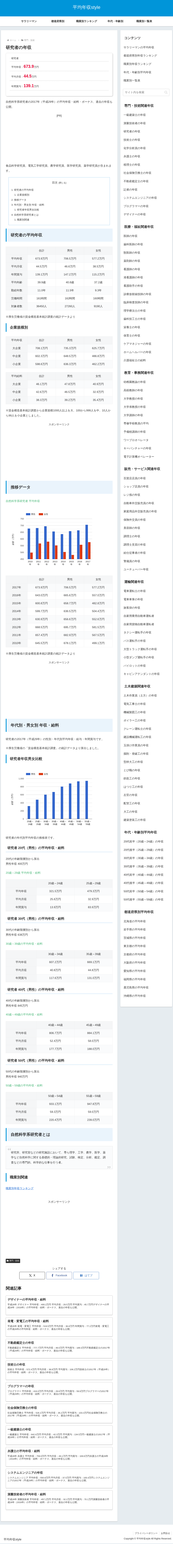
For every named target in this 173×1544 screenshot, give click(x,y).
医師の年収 (130, 236)
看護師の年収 (132, 269)
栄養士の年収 (132, 327)
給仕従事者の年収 (135, 552)
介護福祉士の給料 (135, 360)
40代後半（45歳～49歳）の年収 (144, 883)
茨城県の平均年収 (135, 937)
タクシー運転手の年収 (137, 632)
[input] (146, 92)
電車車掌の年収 (133, 599)
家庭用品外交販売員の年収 (140, 511)
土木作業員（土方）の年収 (140, 695)
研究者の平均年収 (24, 189)
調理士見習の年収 (135, 544)
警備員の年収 (132, 561)
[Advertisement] (59, 138)
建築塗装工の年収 (135, 819)
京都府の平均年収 (135, 954)
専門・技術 (13, 1261)
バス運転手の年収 (135, 640)
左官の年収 (130, 795)
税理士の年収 (132, 164)
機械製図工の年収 (135, 712)
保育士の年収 (132, 335)
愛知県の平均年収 (135, 971)
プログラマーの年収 (136, 206)
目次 (55, 182)
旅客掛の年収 (132, 607)
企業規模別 (23, 194)
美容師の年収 (132, 528)
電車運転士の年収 (135, 591)
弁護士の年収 (132, 156)
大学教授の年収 (133, 398)
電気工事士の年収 (135, 703)
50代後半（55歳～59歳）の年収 (144, 899)
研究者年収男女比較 (28, 209)
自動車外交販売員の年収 (139, 503)
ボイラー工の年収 (135, 720)
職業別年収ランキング (20, 1188)
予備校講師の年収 (135, 431)
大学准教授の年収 (135, 406)
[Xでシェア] (32, 1276)
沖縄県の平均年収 (135, 995)
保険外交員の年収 (135, 519)
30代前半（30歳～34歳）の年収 (144, 858)
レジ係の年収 (132, 494)
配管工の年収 (132, 803)
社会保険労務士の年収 (137, 172)
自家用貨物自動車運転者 (139, 624)
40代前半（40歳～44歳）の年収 (144, 874)
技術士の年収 (132, 139)
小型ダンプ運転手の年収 (139, 657)
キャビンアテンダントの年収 (142, 674)
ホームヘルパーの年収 (137, 352)
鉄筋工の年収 (132, 778)
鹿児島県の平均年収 (136, 987)
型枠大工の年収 (133, 761)
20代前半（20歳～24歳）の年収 (144, 841)
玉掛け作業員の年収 (136, 745)
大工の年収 (130, 811)
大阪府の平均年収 (135, 962)
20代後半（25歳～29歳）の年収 (144, 849)
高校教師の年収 (133, 390)
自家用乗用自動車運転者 (139, 616)
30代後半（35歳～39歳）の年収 (144, 866)
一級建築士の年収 (135, 114)
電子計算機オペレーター (139, 456)
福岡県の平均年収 (135, 979)
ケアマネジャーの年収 (137, 343)
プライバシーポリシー (145, 1533)
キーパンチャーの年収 (137, 448)
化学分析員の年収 (135, 148)
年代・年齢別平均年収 (137, 72)
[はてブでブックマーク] (86, 1276)
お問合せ (165, 1533)
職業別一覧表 (132, 80)
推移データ (20, 199)
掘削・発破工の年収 (136, 753)
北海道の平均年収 (135, 921)
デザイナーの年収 (135, 214)
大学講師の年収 (133, 415)
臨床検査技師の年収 (136, 302)
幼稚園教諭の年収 (135, 382)
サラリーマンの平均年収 (139, 47)
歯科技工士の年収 (135, 318)
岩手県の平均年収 (135, 929)
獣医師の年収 (132, 252)
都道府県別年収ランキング (140, 55)
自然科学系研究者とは (26, 214)
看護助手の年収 (133, 285)
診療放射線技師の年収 (137, 294)
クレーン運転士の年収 (137, 728)
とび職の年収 (132, 770)
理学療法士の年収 (135, 310)
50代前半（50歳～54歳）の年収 (144, 891)
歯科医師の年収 (133, 244)
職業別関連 (23, 219)
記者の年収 (130, 189)
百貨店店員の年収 (135, 478)
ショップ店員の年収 (136, 486)
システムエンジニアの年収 (140, 197)
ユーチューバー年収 (136, 569)
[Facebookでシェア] (59, 1276)
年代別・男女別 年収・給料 (29, 204)
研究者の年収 (132, 131)
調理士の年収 (132, 536)
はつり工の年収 (133, 786)
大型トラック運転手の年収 (140, 649)
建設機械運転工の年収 (137, 737)
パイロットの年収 (135, 665)
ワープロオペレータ (136, 440)
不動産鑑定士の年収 (136, 181)
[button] (166, 92)
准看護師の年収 (133, 277)
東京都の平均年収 (135, 946)
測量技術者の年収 (135, 123)
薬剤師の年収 (132, 260)
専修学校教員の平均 (136, 423)
